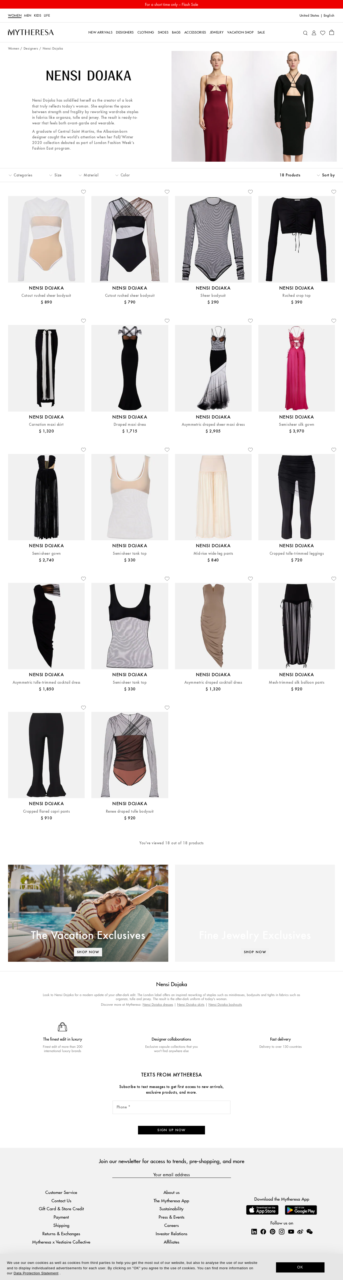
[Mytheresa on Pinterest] (272, 1231)
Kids (37, 15)
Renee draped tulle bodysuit (130, 811)
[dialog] (171, 1267)
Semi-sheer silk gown (296, 425)
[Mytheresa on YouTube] (291, 1231)
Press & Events (171, 1217)
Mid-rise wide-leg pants (213, 554)
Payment (61, 1217)
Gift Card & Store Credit (61, 1208)
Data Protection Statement (36, 1273)
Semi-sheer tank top (130, 554)
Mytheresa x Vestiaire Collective (61, 1242)
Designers (31, 48)
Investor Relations (171, 1233)
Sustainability (171, 1208)
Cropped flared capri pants (46, 811)
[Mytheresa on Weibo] (300, 1231)
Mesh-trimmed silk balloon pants (296, 682)
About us (171, 1192)
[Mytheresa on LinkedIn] (254, 1231)
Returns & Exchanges (61, 1233)
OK (300, 1267)
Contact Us (61, 1200)
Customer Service (61, 1192)
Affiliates (171, 1242)
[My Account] (314, 32)
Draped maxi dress (130, 425)
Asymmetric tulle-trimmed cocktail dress (46, 682)
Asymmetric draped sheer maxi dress (213, 425)
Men (27, 15)
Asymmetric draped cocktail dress (213, 682)
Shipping (61, 1225)
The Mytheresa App (171, 1200)
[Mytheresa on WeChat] (309, 1231)
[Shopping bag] (331, 32)
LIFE (47, 15)
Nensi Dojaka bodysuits (225, 1004)
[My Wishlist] (322, 32)
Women (14, 15)
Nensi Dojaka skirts (190, 1004)
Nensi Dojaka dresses (158, 1004)
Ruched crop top (296, 296)
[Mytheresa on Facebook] (263, 1231)
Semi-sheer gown (46, 554)
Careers (171, 1225)
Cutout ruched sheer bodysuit (46, 296)
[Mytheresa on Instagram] (281, 1231)
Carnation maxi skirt (46, 425)
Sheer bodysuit (213, 296)
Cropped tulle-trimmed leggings (297, 554)
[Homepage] (31, 32)
